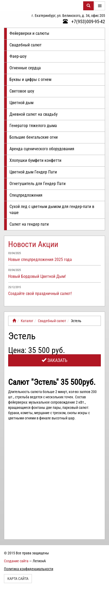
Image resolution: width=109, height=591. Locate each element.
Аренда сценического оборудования (41, 148)
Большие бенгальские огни (33, 137)
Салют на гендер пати (29, 224)
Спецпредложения (25, 195)
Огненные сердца (25, 67)
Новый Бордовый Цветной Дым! (37, 276)
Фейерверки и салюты (29, 33)
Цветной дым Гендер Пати (33, 172)
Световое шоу (21, 91)
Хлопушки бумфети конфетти (35, 160)
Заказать (54, 360)
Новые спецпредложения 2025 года (40, 259)
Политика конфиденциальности (28, 569)
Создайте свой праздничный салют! (40, 293)
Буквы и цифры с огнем (30, 79)
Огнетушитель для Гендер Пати (37, 183)
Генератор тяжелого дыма (33, 125)
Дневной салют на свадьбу (33, 114)
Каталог (27, 321)
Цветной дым (21, 102)
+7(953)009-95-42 (84, 21)
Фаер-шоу (18, 56)
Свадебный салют (25, 44)
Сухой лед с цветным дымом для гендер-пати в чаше (51, 209)
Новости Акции (33, 244)
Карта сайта (17, 579)
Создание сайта (16, 561)
